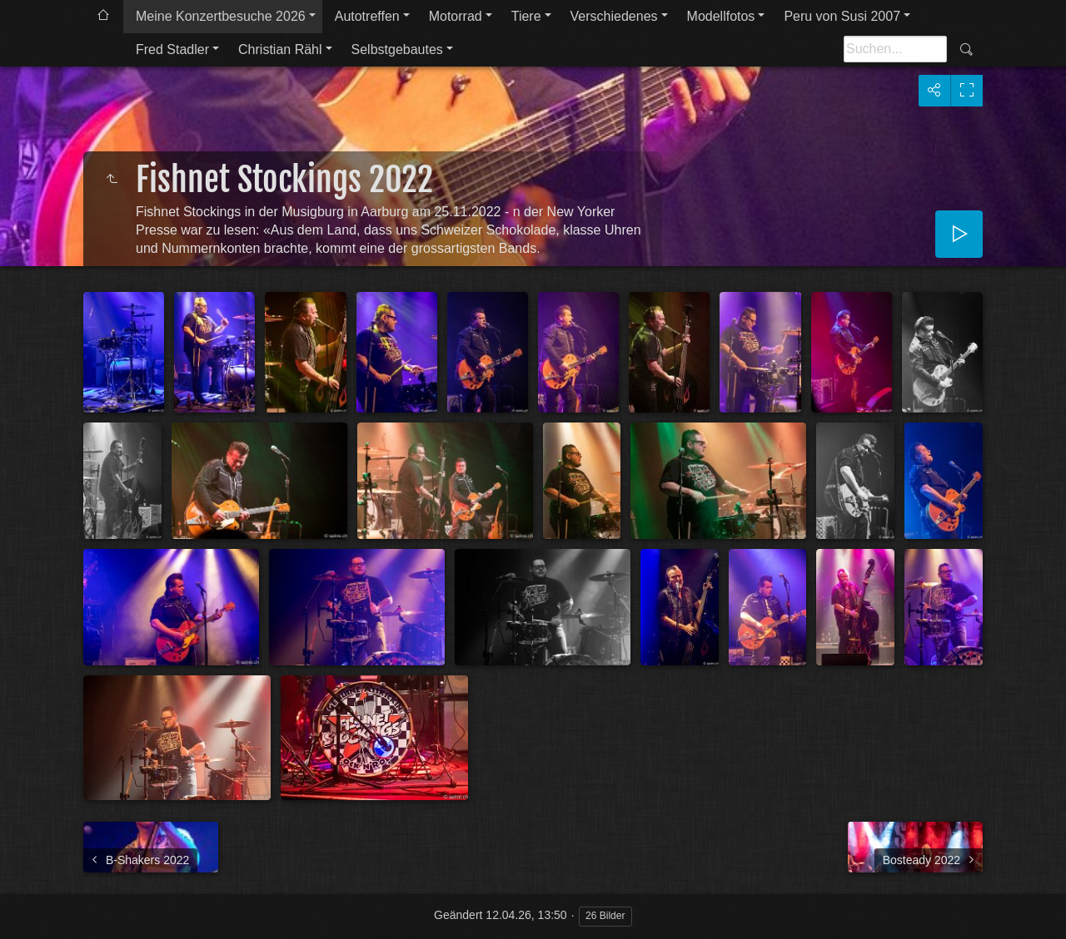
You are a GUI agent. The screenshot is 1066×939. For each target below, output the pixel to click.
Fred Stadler (172, 49)
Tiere (526, 16)
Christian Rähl (279, 49)
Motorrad (455, 16)
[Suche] (895, 49)
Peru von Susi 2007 (842, 16)
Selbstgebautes (397, 49)
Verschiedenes (614, 16)
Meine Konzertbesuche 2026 (221, 16)
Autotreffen (367, 16)
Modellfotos (721, 16)
